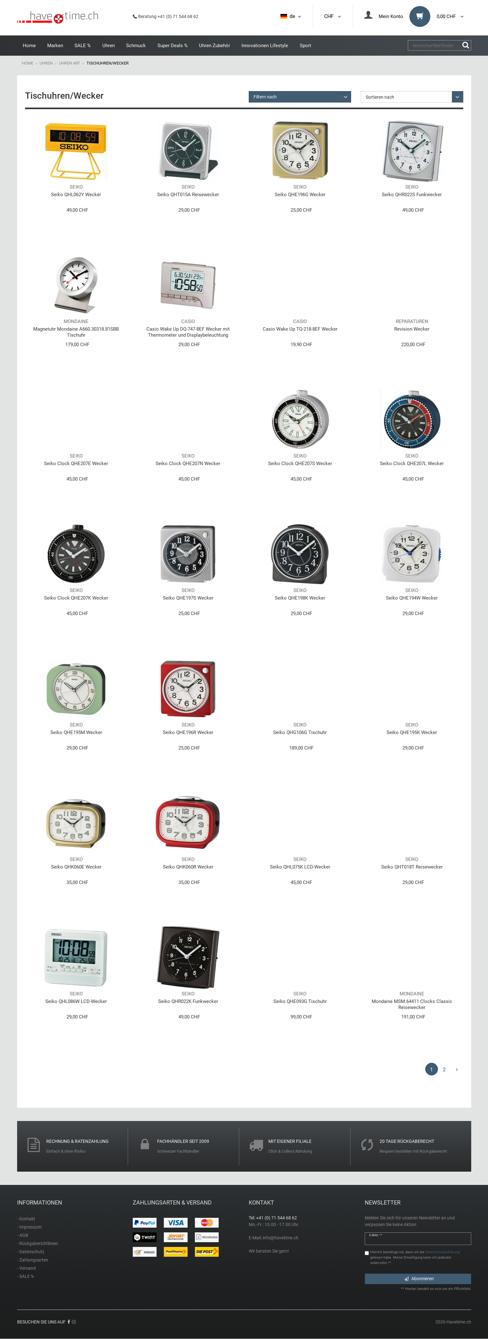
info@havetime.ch (281, 1237)
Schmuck (136, 45)
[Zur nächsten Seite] (457, 1069)
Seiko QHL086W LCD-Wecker (76, 1001)
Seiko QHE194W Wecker (412, 598)
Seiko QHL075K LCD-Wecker (300, 867)
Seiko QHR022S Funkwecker (412, 194)
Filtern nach (265, 96)
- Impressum (29, 1227)
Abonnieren (419, 1278)
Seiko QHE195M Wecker (76, 732)
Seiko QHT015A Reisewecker (188, 194)
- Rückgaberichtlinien (37, 1243)
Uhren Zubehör (214, 45)
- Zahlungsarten (32, 1259)
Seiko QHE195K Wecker (412, 732)
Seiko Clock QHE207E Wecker (76, 463)
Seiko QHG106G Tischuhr (300, 732)
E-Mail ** (375, 1235)
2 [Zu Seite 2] (444, 1069)
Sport (305, 45)
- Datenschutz (30, 1251)
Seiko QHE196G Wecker (300, 194)
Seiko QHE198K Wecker (300, 598)
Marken (55, 45)
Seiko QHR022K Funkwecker (188, 1001)
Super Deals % (172, 45)
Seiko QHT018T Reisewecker (412, 867)
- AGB (22, 1235)
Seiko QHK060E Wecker (76, 867)
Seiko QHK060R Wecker (188, 867)
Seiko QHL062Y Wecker (76, 194)
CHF (333, 16)
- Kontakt (26, 1218)
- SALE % (25, 1276)
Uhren (108, 45)
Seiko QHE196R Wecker (188, 732)
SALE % (82, 45)
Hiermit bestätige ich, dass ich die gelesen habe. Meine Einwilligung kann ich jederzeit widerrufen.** (415, 1257)
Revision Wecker (411, 329)
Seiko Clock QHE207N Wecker (188, 463)
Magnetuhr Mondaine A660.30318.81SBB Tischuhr (76, 332)
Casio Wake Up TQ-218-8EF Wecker (300, 329)
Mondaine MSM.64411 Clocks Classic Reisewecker (412, 1004)
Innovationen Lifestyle (264, 45)
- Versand (26, 1268)
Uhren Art (69, 63)
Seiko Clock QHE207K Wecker (76, 598)
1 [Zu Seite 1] (431, 1069)
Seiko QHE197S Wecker (188, 598)
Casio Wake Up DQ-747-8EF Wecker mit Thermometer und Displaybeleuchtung (188, 332)
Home (29, 45)
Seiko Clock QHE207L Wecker (412, 463)
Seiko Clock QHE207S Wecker (300, 463)
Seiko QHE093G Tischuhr (300, 1001)
